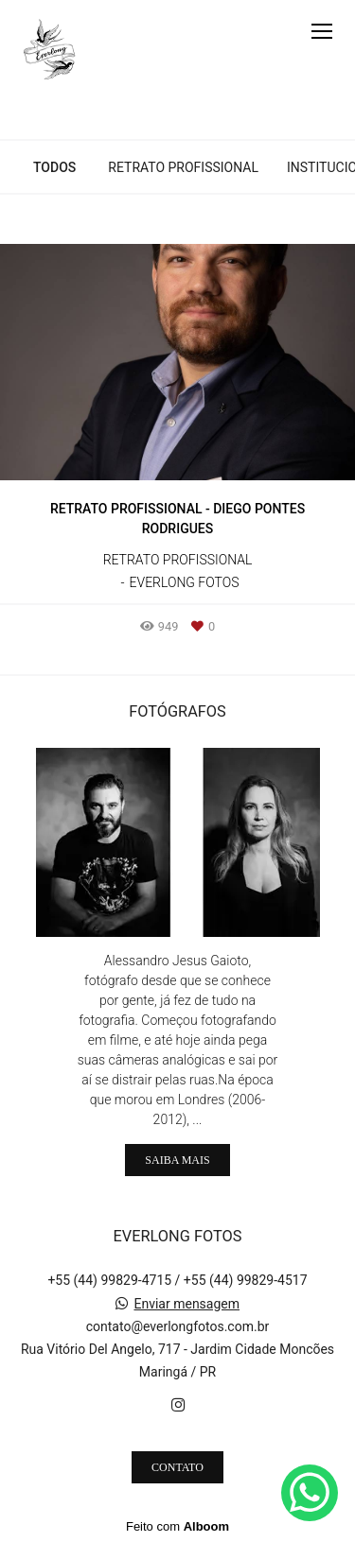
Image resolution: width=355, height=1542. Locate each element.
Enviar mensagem (186, 1303)
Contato (177, 1467)
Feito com (177, 1526)
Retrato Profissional (183, 167)
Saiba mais (177, 1160)
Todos (54, 167)
